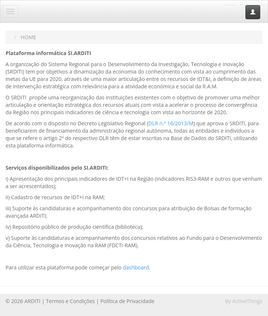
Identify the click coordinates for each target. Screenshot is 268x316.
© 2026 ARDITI (23, 301)
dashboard (136, 267)
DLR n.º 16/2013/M (171, 123)
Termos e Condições (70, 301)
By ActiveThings (243, 301)
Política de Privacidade (127, 301)
